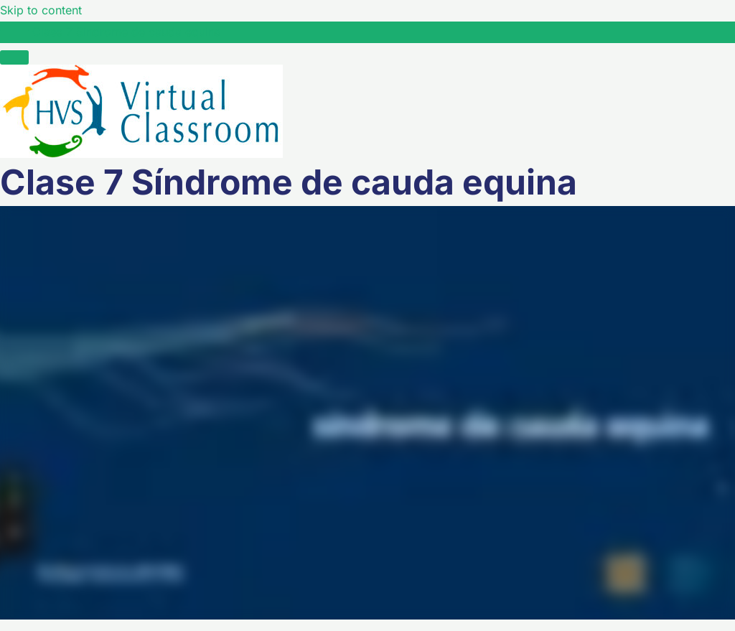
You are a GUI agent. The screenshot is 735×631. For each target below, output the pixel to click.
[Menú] (14, 57)
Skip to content (41, 10)
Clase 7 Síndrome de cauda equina (126, 31)
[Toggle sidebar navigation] (14, 36)
